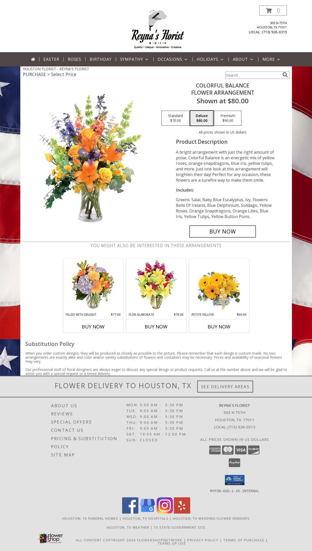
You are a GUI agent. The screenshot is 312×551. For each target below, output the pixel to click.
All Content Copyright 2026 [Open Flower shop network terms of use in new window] (106, 540)
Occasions (173, 59)
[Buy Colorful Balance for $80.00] (222, 231)
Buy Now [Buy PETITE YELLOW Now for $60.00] (219, 326)
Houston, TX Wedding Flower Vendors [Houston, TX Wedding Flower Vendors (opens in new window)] (211, 518)
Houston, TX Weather (128, 527)
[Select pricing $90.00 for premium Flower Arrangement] (228, 118)
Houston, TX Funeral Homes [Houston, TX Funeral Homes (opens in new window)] (90, 518)
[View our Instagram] (165, 512)
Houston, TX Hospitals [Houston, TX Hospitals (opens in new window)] (145, 518)
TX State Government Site (179, 527)
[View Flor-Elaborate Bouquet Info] (156, 285)
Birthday (100, 59)
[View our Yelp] (182, 512)
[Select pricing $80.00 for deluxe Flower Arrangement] (201, 118)
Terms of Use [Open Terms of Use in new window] (172, 543)
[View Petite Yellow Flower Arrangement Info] (219, 285)
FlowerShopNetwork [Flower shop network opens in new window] (160, 540)
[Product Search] (253, 75)
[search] (285, 75)
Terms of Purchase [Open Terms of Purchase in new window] (244, 540)
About (243, 59)
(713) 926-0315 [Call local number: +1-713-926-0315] (274, 32)
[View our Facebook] (130, 512)
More (271, 59)
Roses (74, 59)
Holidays (210, 59)
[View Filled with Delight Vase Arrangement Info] (93, 285)
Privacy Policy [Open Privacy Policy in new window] (203, 540)
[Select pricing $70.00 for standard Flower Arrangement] (175, 118)
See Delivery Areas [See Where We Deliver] (225, 386)
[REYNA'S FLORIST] (158, 28)
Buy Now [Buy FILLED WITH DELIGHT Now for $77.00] (93, 326)
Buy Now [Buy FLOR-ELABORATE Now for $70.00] (156, 326)
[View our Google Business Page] (147, 512)
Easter (51, 59)
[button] (273, 11)
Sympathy (134, 59)
